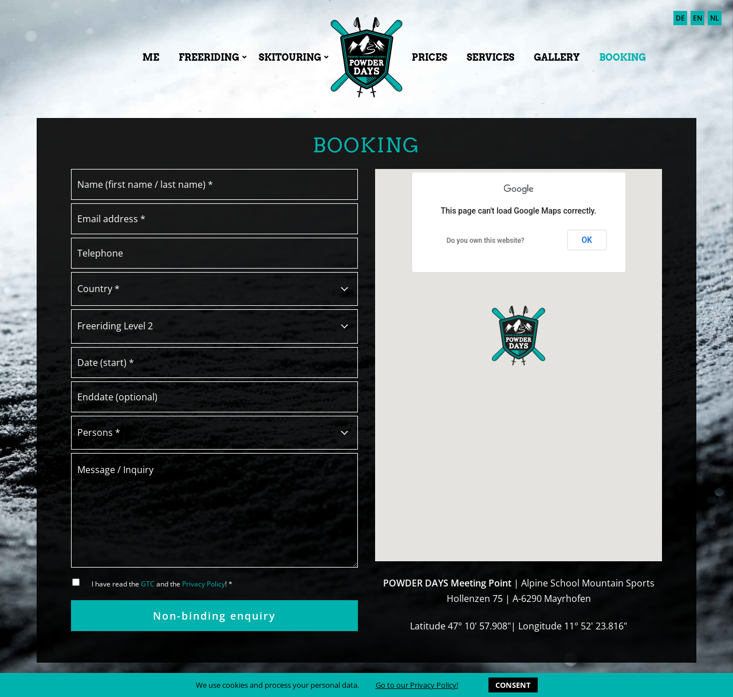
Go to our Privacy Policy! (417, 685)
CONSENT (513, 685)
